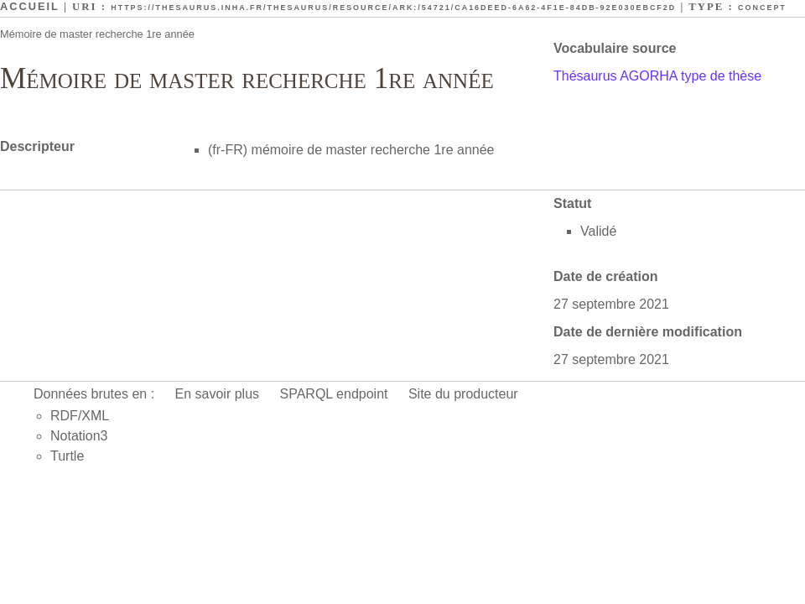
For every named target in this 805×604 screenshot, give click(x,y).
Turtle (67, 456)
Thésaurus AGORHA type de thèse (657, 76)
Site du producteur (463, 394)
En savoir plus (217, 394)
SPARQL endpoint (334, 394)
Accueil (30, 6)
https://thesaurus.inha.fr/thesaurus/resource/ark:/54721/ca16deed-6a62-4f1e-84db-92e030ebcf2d (393, 7)
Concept (762, 7)
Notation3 (79, 436)
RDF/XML (79, 416)
